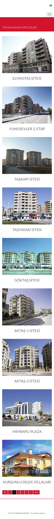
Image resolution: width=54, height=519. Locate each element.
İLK (5, 492)
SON (36, 492)
